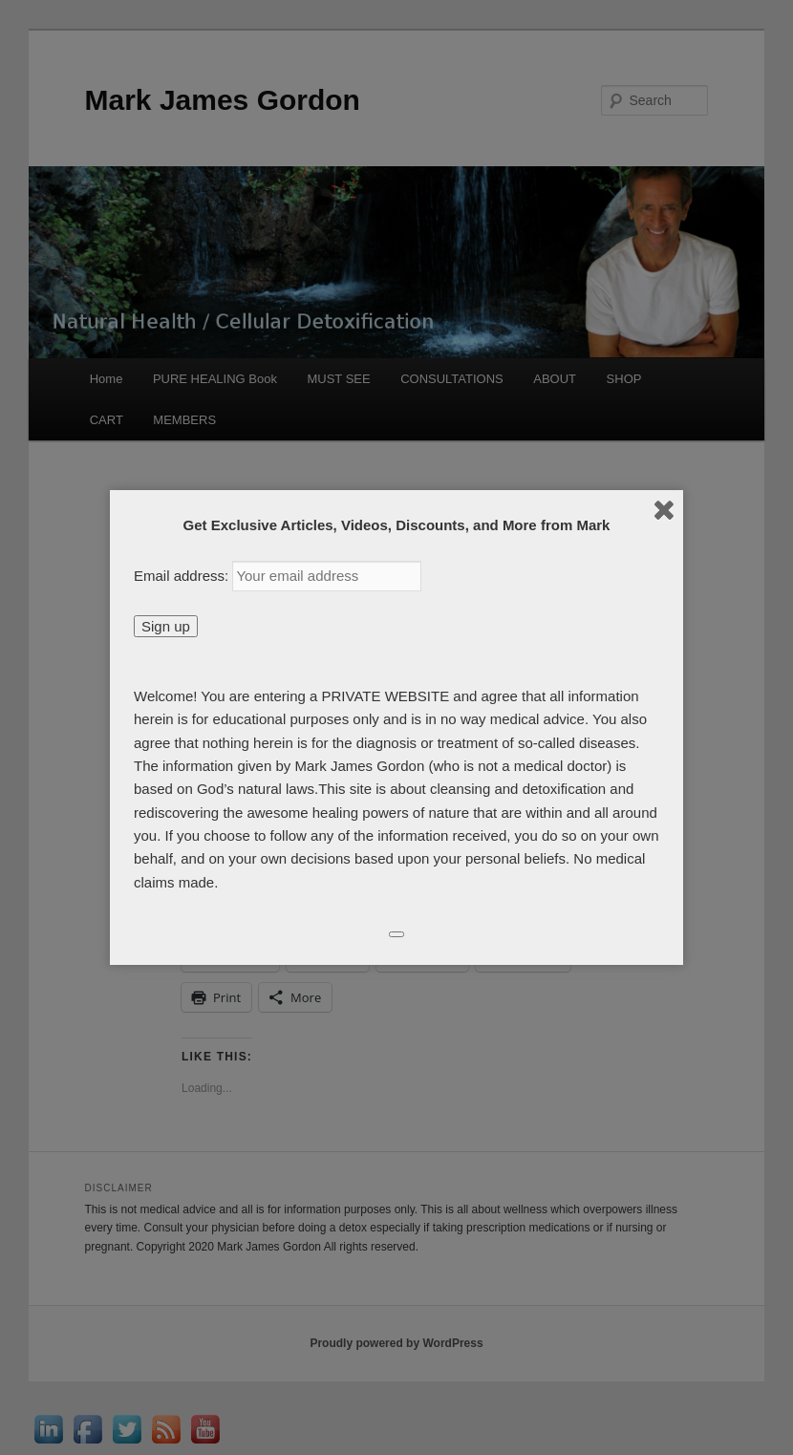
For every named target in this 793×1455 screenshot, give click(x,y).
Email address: (183, 575)
